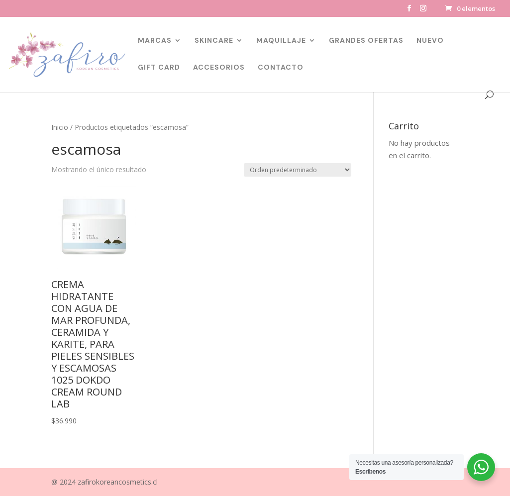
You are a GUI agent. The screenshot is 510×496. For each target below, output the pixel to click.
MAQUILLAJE (281, 41)
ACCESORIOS (219, 68)
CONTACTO (281, 68)
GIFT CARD (159, 68)
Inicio (59, 127)
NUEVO (430, 41)
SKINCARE (214, 41)
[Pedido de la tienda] (297, 170)
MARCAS (155, 41)
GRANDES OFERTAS (366, 41)
